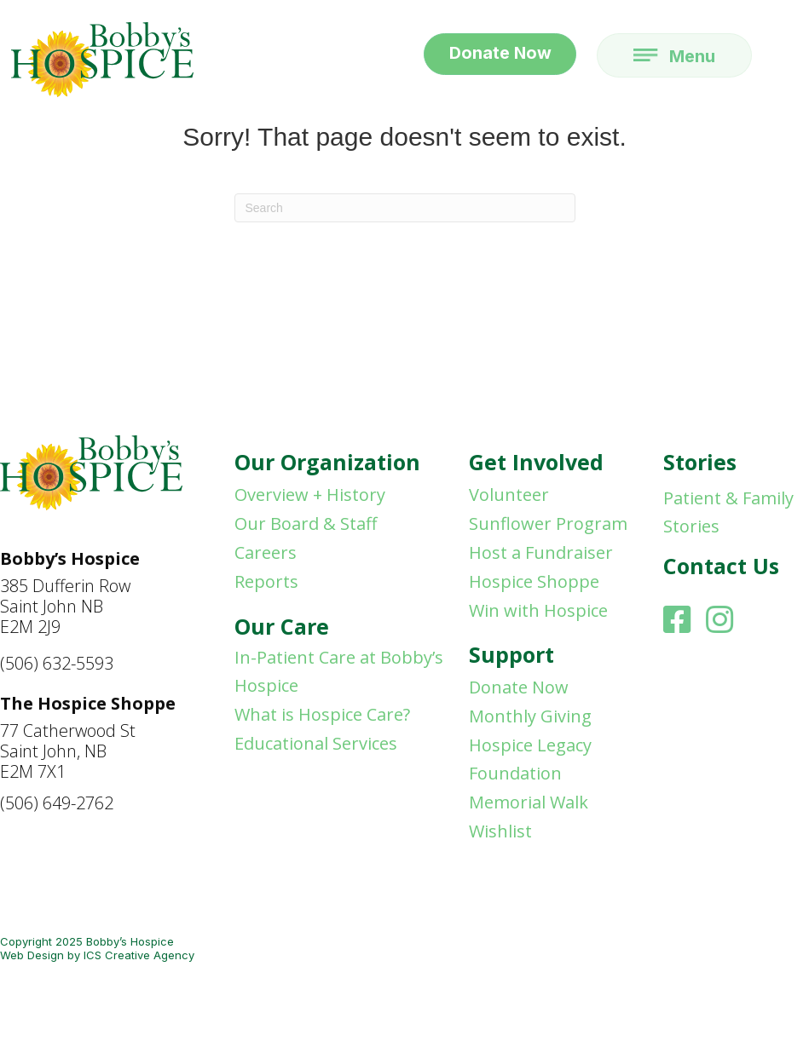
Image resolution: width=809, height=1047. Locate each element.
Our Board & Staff (305, 523)
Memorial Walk (528, 802)
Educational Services (315, 743)
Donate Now (519, 687)
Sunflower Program (548, 523)
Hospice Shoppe (534, 581)
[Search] (404, 207)
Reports (266, 581)
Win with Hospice (538, 610)
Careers (265, 552)
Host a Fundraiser (541, 552)
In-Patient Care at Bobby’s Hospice (338, 671)
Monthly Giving (530, 716)
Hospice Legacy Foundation (530, 759)
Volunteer (509, 494)
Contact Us (721, 565)
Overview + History (309, 494)
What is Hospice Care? (322, 714)
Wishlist (500, 831)
